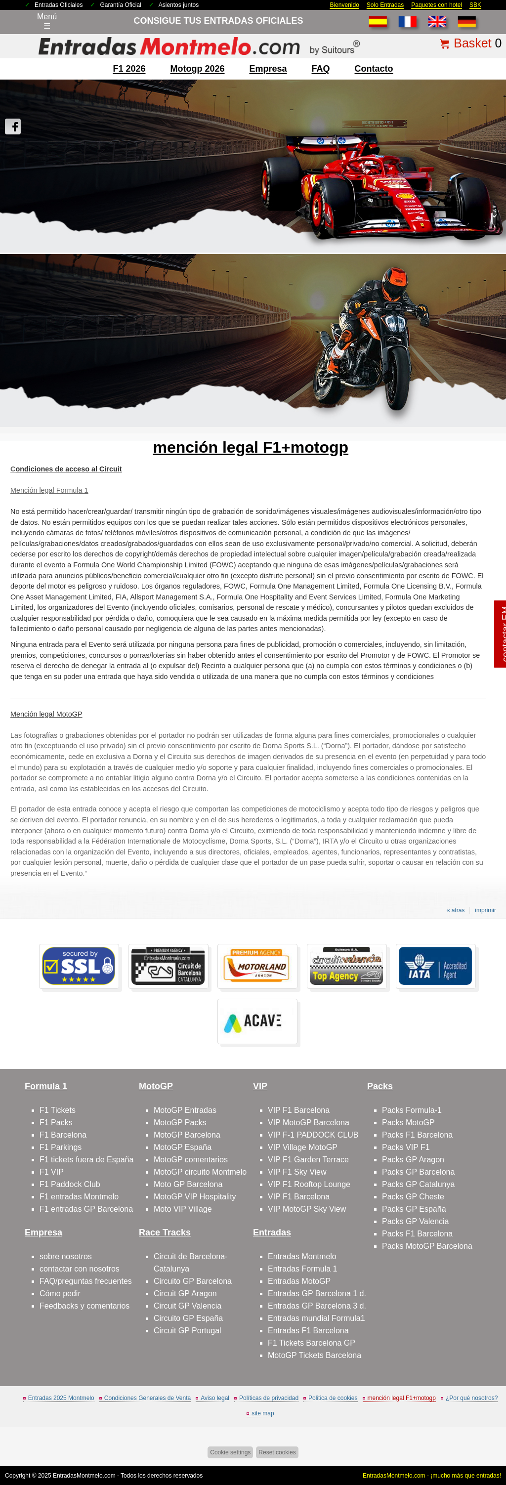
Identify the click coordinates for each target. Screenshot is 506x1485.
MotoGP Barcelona (187, 1135)
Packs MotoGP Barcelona (427, 1246)
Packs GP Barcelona (418, 1172)
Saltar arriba (481, 1440)
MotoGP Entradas (185, 1110)
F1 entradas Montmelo (79, 1196)
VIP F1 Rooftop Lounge (309, 1184)
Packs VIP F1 (406, 1147)
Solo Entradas (385, 4)
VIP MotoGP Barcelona (308, 1122)
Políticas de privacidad (268, 1398)
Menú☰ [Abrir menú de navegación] (47, 21)
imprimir (485, 910)
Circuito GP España (188, 1318)
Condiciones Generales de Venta (147, 1398)
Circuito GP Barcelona (193, 1281)
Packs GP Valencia (415, 1221)
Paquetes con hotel (436, 4)
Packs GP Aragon (413, 1159)
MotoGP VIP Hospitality (195, 1196)
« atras (456, 910)
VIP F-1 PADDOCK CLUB (313, 1135)
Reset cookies (276, 1452)
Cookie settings (230, 1452)
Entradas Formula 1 (302, 1269)
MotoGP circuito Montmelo (200, 1172)
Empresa (268, 69)
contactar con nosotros (80, 1269)
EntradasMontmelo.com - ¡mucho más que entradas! (432, 1475)
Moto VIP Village (183, 1209)
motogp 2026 (197, 69)
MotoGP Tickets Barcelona (314, 1355)
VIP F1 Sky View (297, 1172)
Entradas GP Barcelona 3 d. (317, 1306)
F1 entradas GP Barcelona (86, 1209)
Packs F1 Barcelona (417, 1135)
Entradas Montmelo (302, 1256)
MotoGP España (182, 1147)
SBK (475, 4)
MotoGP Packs (180, 1122)
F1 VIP (52, 1172)
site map (263, 1413)
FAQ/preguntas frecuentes (86, 1281)
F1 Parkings (61, 1147)
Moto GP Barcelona (188, 1184)
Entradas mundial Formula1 (316, 1318)
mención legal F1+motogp (402, 1398)
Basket (472, 43)
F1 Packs (56, 1122)
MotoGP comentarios (191, 1159)
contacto (374, 69)
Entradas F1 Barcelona (308, 1330)
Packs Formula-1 (412, 1110)
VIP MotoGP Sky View (307, 1209)
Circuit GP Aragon (185, 1293)
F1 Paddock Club (70, 1184)
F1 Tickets (58, 1110)
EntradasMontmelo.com (84, 1475)
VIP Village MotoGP (302, 1147)
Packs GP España (414, 1209)
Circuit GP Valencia (187, 1306)
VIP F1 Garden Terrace (308, 1159)
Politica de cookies (332, 1398)
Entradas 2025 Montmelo (61, 1398)
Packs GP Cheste (413, 1196)
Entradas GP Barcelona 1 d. (317, 1293)
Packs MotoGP (408, 1122)
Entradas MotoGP (299, 1281)
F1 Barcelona (63, 1135)
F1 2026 (129, 69)
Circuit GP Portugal (187, 1330)
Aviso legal (215, 1398)
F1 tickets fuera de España (86, 1159)
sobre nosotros (66, 1256)
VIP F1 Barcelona (299, 1110)
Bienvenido (344, 4)
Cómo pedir (60, 1293)
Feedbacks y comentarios (84, 1306)
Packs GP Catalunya (418, 1184)
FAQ (321, 69)
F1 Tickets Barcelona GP (311, 1343)
